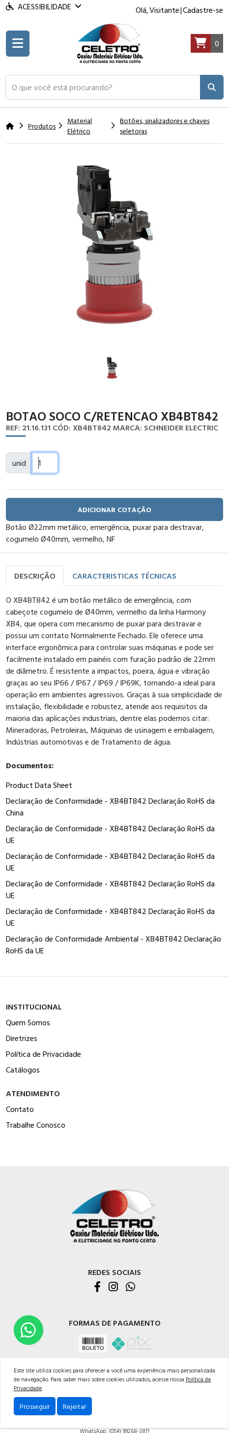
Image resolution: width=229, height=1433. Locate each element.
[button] (102, 87)
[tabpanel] (114, 777)
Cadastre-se (203, 10)
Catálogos (23, 1069)
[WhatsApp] (130, 1287)
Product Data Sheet (39, 785)
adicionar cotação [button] (114, 509)
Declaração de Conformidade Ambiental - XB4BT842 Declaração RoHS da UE (113, 944)
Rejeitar (74, 1406)
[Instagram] (113, 1287)
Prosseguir (35, 1406)
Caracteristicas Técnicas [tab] (124, 576)
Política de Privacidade (43, 1054)
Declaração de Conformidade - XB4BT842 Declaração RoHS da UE (110, 834)
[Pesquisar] (212, 87)
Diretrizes (21, 1038)
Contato (20, 1109)
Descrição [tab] (35, 576)
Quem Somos (28, 1022)
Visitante (164, 10)
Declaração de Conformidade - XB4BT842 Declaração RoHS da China (110, 806)
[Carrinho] (207, 43)
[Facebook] (97, 1287)
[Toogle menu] (17, 44)
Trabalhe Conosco (35, 1125)
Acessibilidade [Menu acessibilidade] (43, 6)
